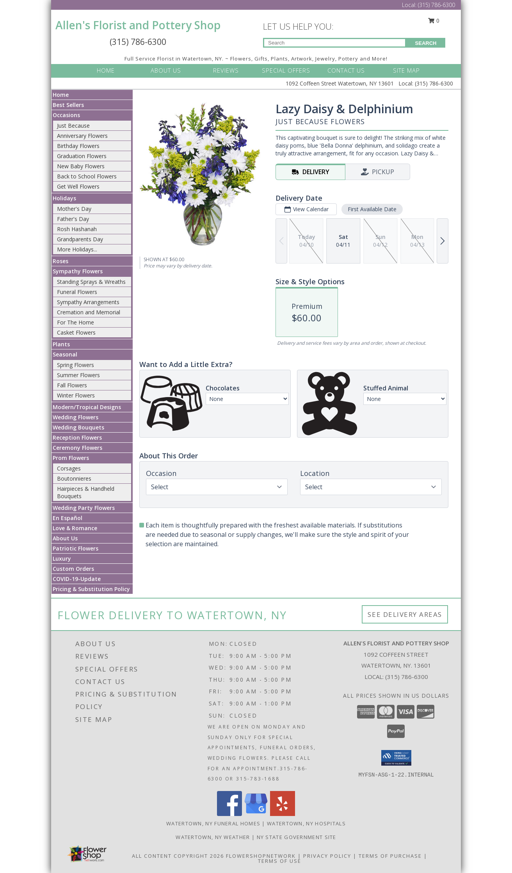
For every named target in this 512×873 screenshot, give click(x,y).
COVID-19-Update (77, 579)
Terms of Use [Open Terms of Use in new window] (279, 860)
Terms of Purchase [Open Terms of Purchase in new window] (390, 855)
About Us (65, 538)
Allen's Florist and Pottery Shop (137, 25)
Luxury (62, 558)
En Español (67, 518)
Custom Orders (73, 568)
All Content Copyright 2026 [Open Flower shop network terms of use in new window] (178, 855)
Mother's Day (74, 208)
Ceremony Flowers (77, 447)
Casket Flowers (76, 332)
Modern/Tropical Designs (87, 407)
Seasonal (65, 354)
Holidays (64, 198)
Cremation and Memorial (88, 312)
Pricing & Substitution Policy (91, 589)
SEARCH (426, 43)
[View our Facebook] (229, 814)
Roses (60, 261)
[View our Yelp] (282, 814)
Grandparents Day (80, 239)
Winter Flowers (76, 395)
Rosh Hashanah (77, 229)
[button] (396, 758)
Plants (61, 344)
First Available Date (372, 209)
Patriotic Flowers (75, 548)
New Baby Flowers (81, 166)
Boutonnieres (74, 478)
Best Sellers (68, 105)
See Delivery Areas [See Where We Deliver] (405, 614)
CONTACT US (346, 70)
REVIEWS (226, 70)
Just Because (73, 125)
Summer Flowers (78, 375)
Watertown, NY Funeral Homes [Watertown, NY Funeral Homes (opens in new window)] (213, 823)
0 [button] (434, 20)
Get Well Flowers (78, 186)
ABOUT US (166, 70)
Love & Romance (75, 528)
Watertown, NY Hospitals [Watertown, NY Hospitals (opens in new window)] (306, 823)
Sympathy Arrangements (88, 302)
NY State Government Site (296, 837)
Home (61, 94)
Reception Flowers (77, 437)
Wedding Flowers (75, 417)
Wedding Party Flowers (84, 507)
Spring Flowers (75, 365)
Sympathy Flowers (78, 271)
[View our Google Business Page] (256, 814)
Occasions (66, 115)
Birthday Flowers (78, 146)
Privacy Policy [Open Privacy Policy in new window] (327, 855)
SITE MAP (406, 70)
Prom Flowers (71, 457)
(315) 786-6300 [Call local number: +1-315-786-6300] (406, 677)
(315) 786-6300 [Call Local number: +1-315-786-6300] (436, 5)
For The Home (75, 322)
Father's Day (73, 219)
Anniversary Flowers (82, 135)
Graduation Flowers (82, 156)
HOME (106, 70)
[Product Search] (334, 43)
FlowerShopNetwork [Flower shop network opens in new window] (261, 855)
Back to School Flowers (87, 176)
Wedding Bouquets (78, 427)
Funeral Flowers (77, 292)
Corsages (69, 468)
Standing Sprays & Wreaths (91, 281)
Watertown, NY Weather (213, 837)
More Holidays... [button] (77, 249)
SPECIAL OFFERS (286, 70)
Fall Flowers (72, 385)
